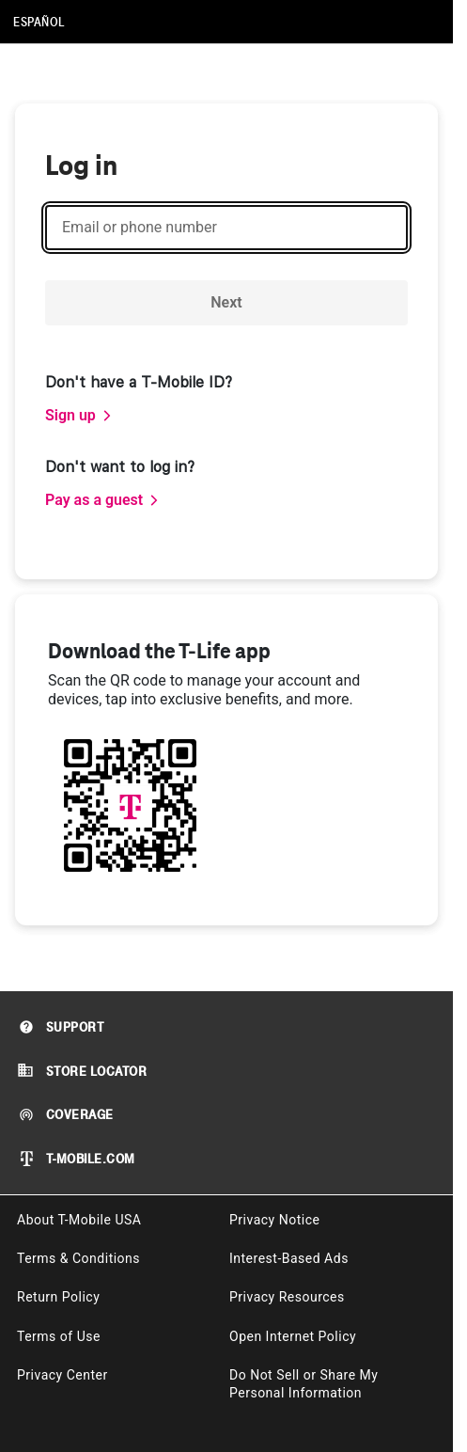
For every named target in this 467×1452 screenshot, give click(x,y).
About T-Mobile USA (79, 1219)
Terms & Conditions (78, 1258)
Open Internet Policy (292, 1336)
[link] (79, 415)
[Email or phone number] (226, 227)
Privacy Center (62, 1374)
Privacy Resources (287, 1296)
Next (225, 302)
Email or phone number (139, 227)
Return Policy (58, 1296)
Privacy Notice (274, 1219)
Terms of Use (59, 1336)
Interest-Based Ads (289, 1258)
